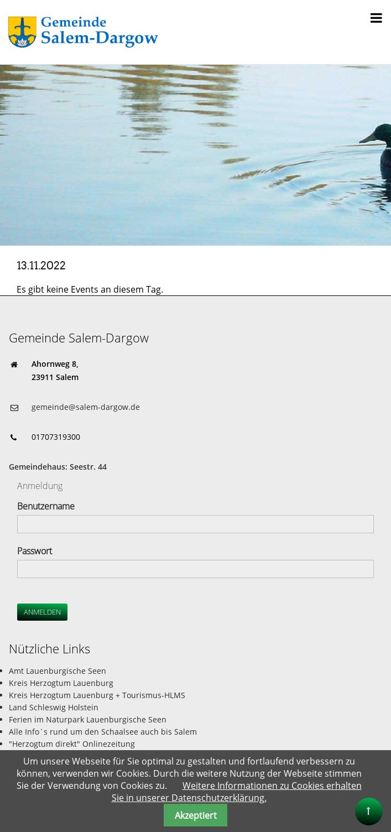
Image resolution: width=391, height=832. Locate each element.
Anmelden (42, 612)
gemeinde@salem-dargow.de (86, 407)
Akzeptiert (196, 815)
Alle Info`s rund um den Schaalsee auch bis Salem (103, 731)
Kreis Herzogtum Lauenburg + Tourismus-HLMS (97, 695)
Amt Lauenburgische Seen (57, 670)
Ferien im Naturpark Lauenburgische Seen (87, 719)
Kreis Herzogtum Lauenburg (61, 683)
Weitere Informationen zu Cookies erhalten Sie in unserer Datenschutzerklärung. (237, 791)
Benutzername (46, 506)
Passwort (34, 551)
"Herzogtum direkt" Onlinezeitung (72, 744)
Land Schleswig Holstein (53, 707)
